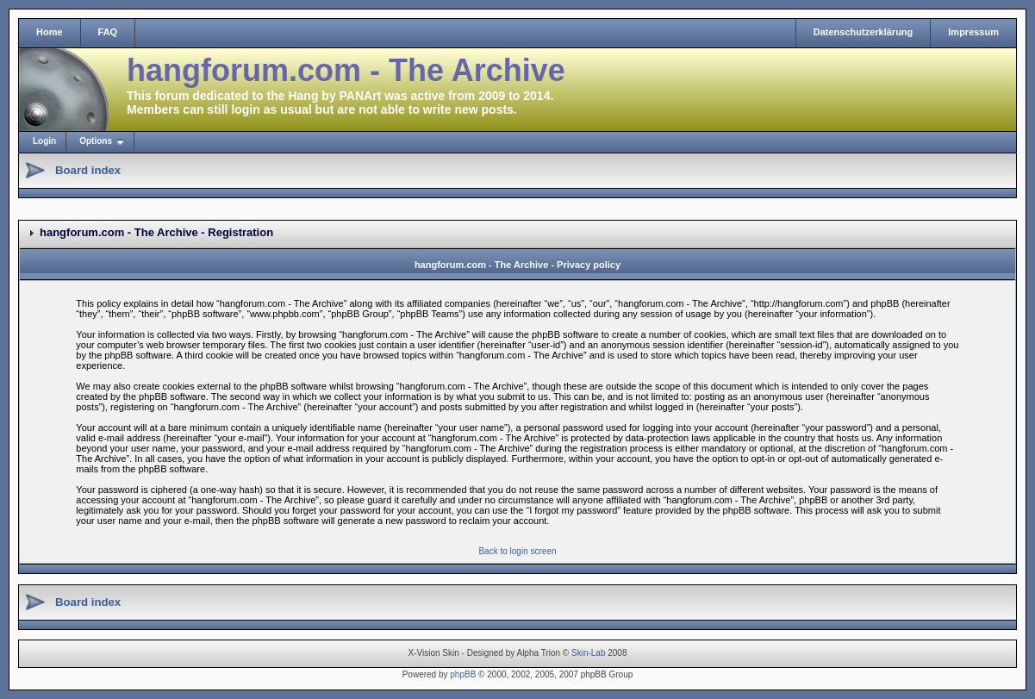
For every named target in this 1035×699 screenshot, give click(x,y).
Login (44, 141)
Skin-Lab (588, 653)
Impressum (973, 32)
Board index (88, 170)
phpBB (463, 674)
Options (95, 141)
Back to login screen (517, 551)
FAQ (108, 32)
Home (49, 32)
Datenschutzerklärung (863, 32)
